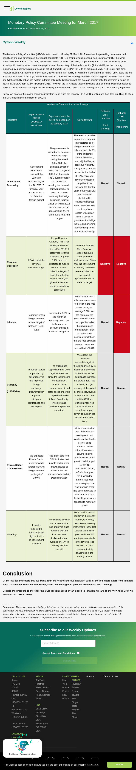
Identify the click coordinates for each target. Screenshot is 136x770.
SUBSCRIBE (70, 660)
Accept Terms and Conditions (58, 653)
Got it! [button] (119, 764)
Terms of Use (111, 676)
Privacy (90, 676)
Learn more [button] (93, 764)
